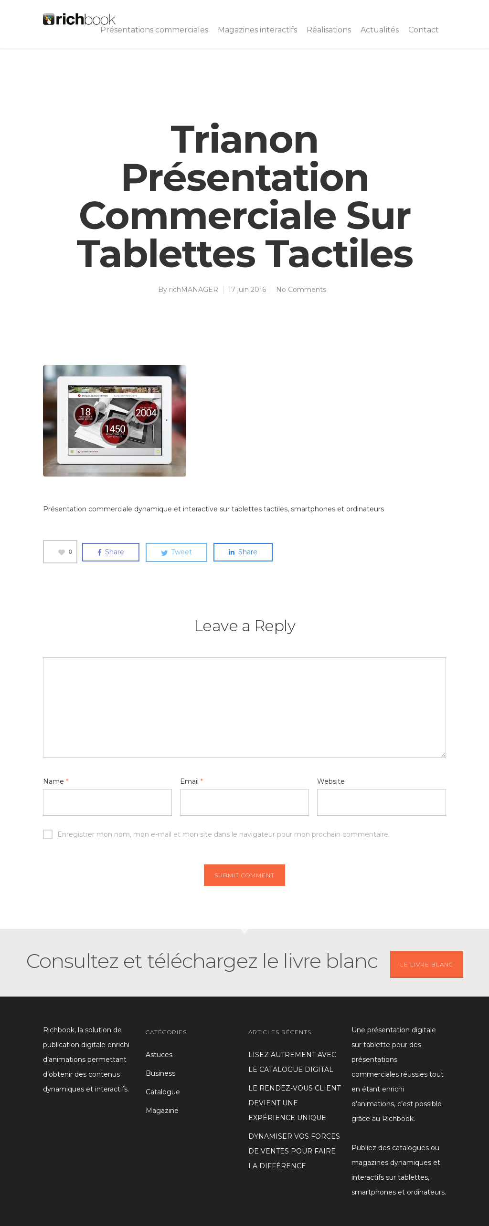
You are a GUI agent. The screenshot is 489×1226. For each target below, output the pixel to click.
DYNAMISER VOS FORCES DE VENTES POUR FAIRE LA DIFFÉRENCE (294, 1151)
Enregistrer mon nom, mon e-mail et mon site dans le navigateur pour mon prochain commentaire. (216, 834)
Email (191, 781)
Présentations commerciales (154, 29)
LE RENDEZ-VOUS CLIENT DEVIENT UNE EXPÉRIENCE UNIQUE (294, 1103)
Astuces (159, 1054)
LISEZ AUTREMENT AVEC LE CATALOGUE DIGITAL (292, 1062)
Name (55, 781)
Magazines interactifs (257, 29)
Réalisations (329, 29)
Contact (423, 29)
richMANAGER (193, 289)
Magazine (162, 1110)
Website (331, 781)
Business (160, 1073)
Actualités (380, 29)
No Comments (301, 289)
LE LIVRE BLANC (426, 964)
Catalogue (163, 1092)
